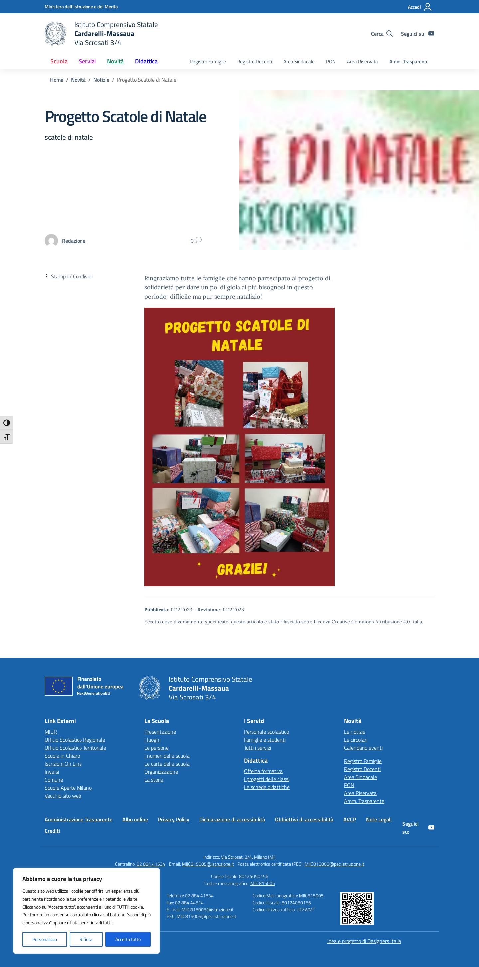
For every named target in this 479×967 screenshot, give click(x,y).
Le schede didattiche (267, 787)
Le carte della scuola (167, 764)
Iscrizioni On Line (63, 764)
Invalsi (52, 772)
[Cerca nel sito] (382, 33)
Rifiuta (86, 939)
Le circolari (355, 740)
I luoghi (152, 740)
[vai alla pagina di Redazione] (73, 241)
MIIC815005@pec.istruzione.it (334, 863)
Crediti (52, 831)
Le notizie (354, 732)
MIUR (51, 732)
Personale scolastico (266, 732)
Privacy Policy (173, 819)
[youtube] (431, 34)
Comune (54, 780)
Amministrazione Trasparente (78, 819)
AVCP (349, 819)
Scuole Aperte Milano (68, 788)
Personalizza (44, 939)
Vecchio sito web (63, 796)
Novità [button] (115, 61)
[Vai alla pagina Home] (56, 80)
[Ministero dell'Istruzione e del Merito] (81, 6)
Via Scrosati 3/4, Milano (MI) (248, 856)
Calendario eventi (363, 748)
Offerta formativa (263, 771)
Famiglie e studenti (265, 740)
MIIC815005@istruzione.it (208, 863)
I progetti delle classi (266, 779)
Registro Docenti (254, 61)
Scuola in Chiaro (62, 756)
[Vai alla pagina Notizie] (101, 80)
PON (331, 61)
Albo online (135, 819)
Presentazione (160, 732)
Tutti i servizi (257, 748)
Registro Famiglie (208, 61)
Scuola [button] (59, 61)
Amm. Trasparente (409, 61)
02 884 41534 (151, 863)
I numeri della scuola (167, 756)
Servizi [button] (87, 61)
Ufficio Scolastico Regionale (75, 740)
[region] (86, 911)
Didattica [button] (146, 61)
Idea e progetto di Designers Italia (364, 941)
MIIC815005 (262, 883)
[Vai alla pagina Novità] (78, 80)
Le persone (156, 748)
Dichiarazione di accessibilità (232, 819)
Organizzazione (161, 772)
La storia (153, 780)
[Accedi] (420, 7)
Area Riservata (362, 61)
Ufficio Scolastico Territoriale (75, 748)
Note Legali (379, 819)
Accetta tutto (128, 939)
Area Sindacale (299, 61)
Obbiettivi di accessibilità (304, 819)
